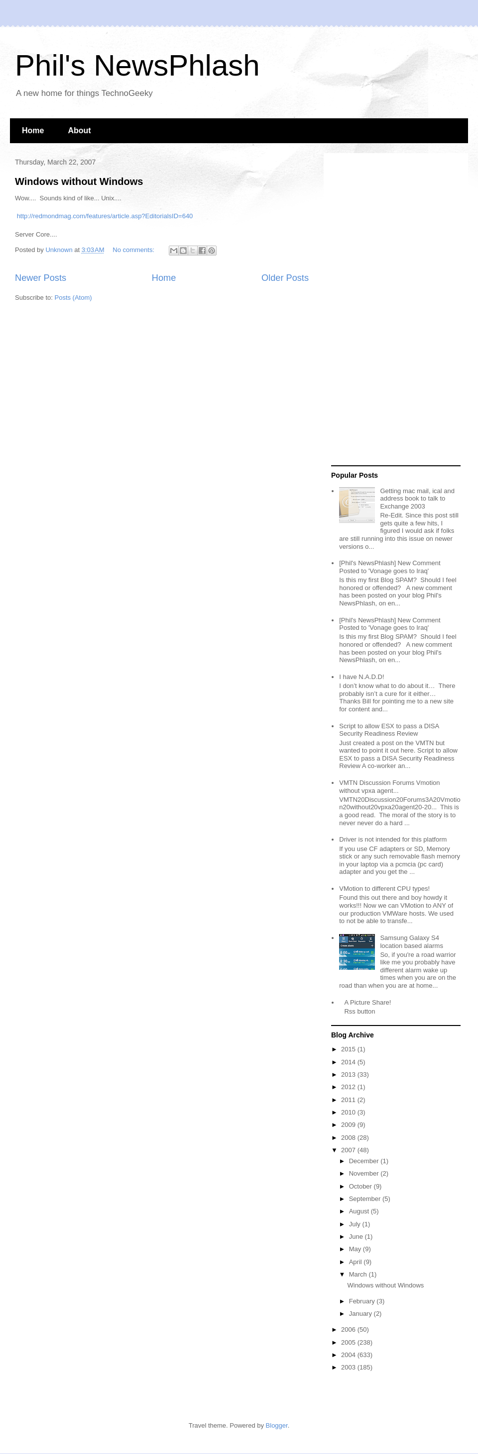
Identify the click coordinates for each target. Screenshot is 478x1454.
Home (33, 130)
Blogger (277, 1425)
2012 (349, 1087)
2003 (349, 1367)
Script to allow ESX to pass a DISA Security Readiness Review (389, 730)
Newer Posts (40, 278)
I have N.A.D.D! (361, 677)
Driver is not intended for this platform (393, 839)
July (355, 1224)
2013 (349, 1074)
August (360, 1211)
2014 (349, 1062)
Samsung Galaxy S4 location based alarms (411, 941)
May (356, 1249)
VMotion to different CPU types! (384, 888)
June (357, 1236)
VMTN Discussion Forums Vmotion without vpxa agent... (389, 786)
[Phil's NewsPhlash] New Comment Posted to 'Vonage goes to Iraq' (389, 567)
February (363, 1301)
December (365, 1161)
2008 (349, 1137)
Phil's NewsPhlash (137, 65)
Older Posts (285, 278)
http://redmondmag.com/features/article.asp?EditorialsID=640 (105, 216)
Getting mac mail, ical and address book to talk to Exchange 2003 (417, 498)
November (365, 1173)
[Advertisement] (369, 310)
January (361, 1313)
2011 (349, 1100)
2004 (349, 1355)
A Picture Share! (367, 1002)
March (359, 1274)
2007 (349, 1150)
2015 (349, 1049)
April (356, 1262)
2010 (349, 1112)
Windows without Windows (79, 181)
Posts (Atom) (73, 297)
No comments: (134, 250)
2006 (349, 1329)
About (79, 130)
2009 (349, 1124)
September (365, 1198)
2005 (349, 1342)
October (361, 1186)
